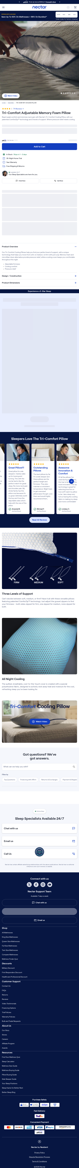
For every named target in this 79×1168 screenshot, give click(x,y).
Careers (5, 1039)
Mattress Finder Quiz (10, 959)
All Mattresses (7, 933)
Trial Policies (6, 1012)
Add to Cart (39, 146)
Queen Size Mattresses (11, 941)
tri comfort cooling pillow (26, 102)
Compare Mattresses (10, 955)
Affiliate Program (8, 1043)
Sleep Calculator (8, 1061)
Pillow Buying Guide (9, 1075)
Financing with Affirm (28, 780)
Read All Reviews (39, 520)
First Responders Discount (12, 972)
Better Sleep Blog (8, 1092)
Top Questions (9, 780)
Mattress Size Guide (9, 1066)
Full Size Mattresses (9, 946)
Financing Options (9, 1008)
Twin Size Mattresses (10, 950)
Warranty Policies (8, 1017)
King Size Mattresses (10, 937)
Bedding (11, 102)
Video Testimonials (9, 1004)
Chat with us (39, 902)
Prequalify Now (51, 2)
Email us (39, 920)
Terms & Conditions (39, 1161)
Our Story (5, 1030)
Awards (5, 1048)
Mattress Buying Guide (10, 1070)
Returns (5, 995)
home (4, 102)
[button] (39, 246)
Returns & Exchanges (49, 780)
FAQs (4, 990)
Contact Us (6, 986)
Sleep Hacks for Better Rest (12, 1088)
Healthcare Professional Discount (14, 977)
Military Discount (8, 968)
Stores (4, 1035)
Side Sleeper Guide (9, 1079)
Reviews (5, 999)
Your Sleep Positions (9, 1083)
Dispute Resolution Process (39, 1157)
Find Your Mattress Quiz (11, 1057)
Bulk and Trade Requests (11, 1021)
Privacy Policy (39, 1153)
